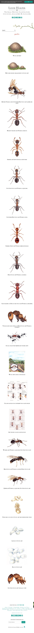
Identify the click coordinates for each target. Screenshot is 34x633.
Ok (28, 1)
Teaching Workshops (27, 609)
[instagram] (21, 17)
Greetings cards (28, 608)
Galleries (10, 607)
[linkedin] (16, 17)
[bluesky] (18, 17)
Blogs (28, 607)
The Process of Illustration (16, 609)
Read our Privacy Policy (11, 2)
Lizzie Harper (17, 8)
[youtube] (14, 17)
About (6, 607)
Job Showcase (23, 607)
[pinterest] (19, 17)
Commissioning (16, 607)
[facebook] (12, 17)
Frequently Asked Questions (13, 610)
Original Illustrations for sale (9, 608)
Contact (19, 608)
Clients (23, 608)
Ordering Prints (5, 609)
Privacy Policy (24, 610)
